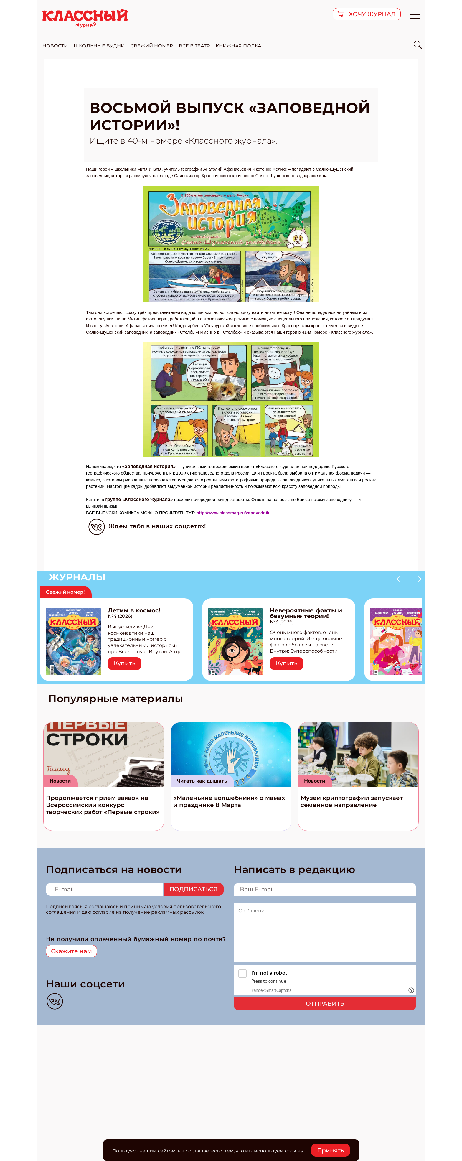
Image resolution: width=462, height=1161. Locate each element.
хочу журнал (371, 14)
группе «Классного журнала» (139, 499)
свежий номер (152, 46)
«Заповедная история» (149, 466)
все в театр (194, 46)
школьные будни (99, 46)
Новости (60, 781)
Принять (330, 1150)
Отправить (325, 1003)
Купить (125, 663)
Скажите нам (71, 951)
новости (55, 46)
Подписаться (193, 889)
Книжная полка (238, 46)
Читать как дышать (202, 781)
